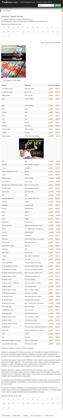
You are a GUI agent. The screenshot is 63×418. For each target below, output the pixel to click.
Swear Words (17, 415)
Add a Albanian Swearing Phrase (50, 42)
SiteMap (25, 415)
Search (58, 5)
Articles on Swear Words (44, 2)
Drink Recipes (6, 415)
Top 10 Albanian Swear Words (12, 80)
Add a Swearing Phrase (27, 2)
